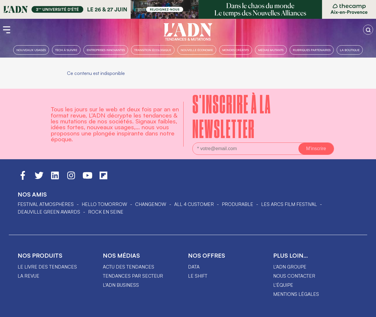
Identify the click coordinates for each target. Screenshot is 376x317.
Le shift (197, 276)
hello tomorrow (104, 204)
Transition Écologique (152, 50)
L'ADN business (121, 285)
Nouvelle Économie (197, 50)
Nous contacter (294, 276)
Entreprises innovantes (106, 50)
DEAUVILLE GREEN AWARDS (49, 212)
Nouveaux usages (31, 50)
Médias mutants (270, 50)
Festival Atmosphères (46, 204)
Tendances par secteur (133, 276)
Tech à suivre (66, 50)
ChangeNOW (150, 204)
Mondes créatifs (235, 50)
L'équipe (283, 285)
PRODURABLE (237, 204)
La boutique (350, 50)
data (193, 267)
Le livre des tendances (47, 267)
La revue (28, 276)
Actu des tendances (128, 267)
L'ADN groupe (289, 267)
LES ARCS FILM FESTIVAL (289, 204)
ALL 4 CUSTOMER (194, 204)
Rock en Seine (105, 212)
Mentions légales (296, 294)
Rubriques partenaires (311, 50)
